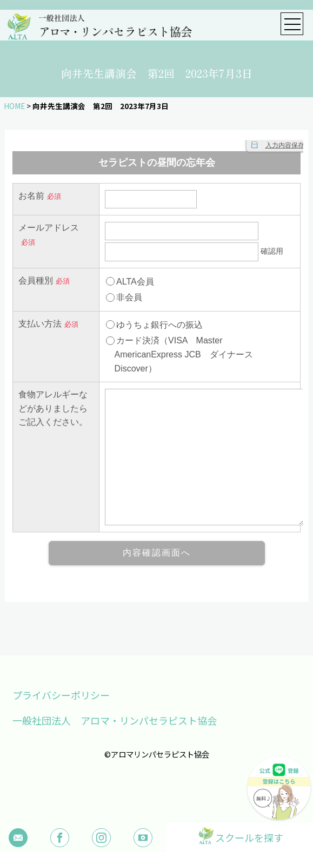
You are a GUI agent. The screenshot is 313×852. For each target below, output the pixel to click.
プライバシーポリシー (61, 695)
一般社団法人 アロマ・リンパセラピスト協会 (114, 720)
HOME (14, 105)
